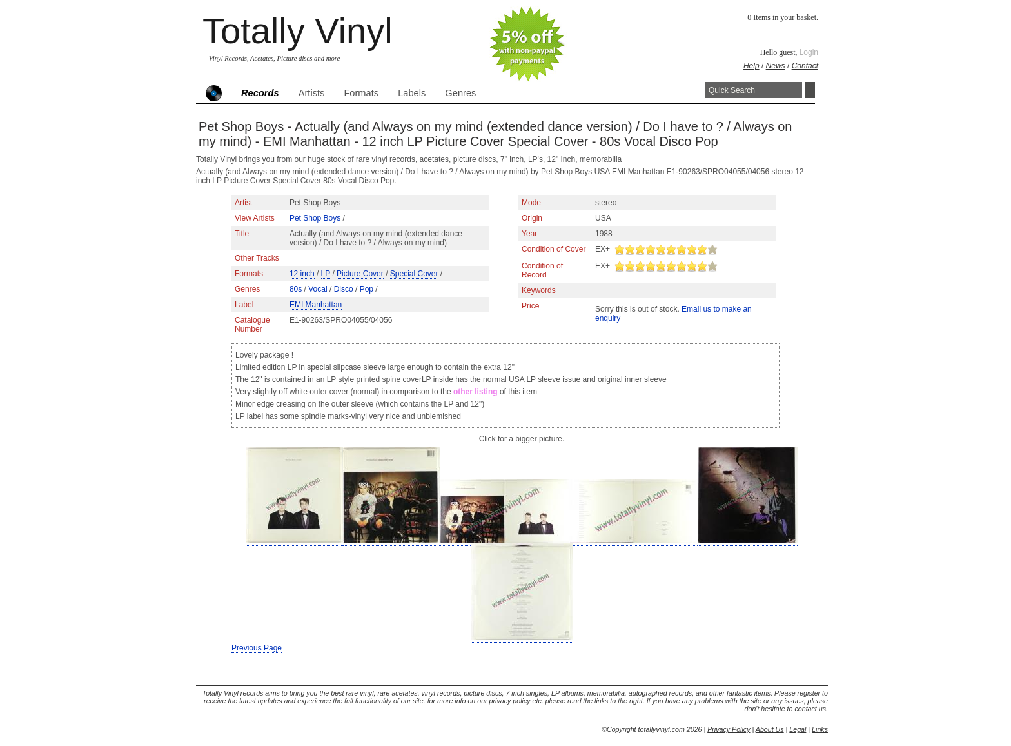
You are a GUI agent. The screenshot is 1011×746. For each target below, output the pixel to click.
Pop (366, 289)
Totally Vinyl (297, 30)
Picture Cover (360, 273)
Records (260, 93)
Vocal (317, 289)
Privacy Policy (728, 729)
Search (810, 90)
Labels (412, 93)
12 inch (302, 273)
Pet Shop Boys (315, 218)
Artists (312, 93)
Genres (460, 93)
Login (809, 52)
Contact (805, 65)
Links (820, 729)
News (775, 65)
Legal (797, 729)
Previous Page (256, 647)
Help (751, 65)
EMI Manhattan (316, 304)
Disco (343, 289)
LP (325, 273)
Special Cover (414, 273)
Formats (361, 93)
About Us (770, 729)
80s (296, 289)
